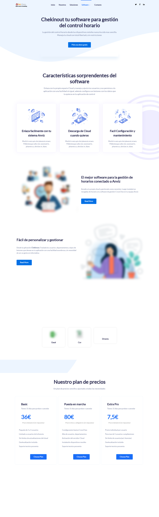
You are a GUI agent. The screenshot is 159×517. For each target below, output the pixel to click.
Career (116, 498)
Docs (83, 498)
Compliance (118, 502)
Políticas (117, 506)
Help (82, 495)
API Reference (86, 502)
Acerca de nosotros (121, 495)
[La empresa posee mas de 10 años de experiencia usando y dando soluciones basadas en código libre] (21, 489)
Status (83, 506)
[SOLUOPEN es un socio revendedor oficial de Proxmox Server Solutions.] (56, 495)
